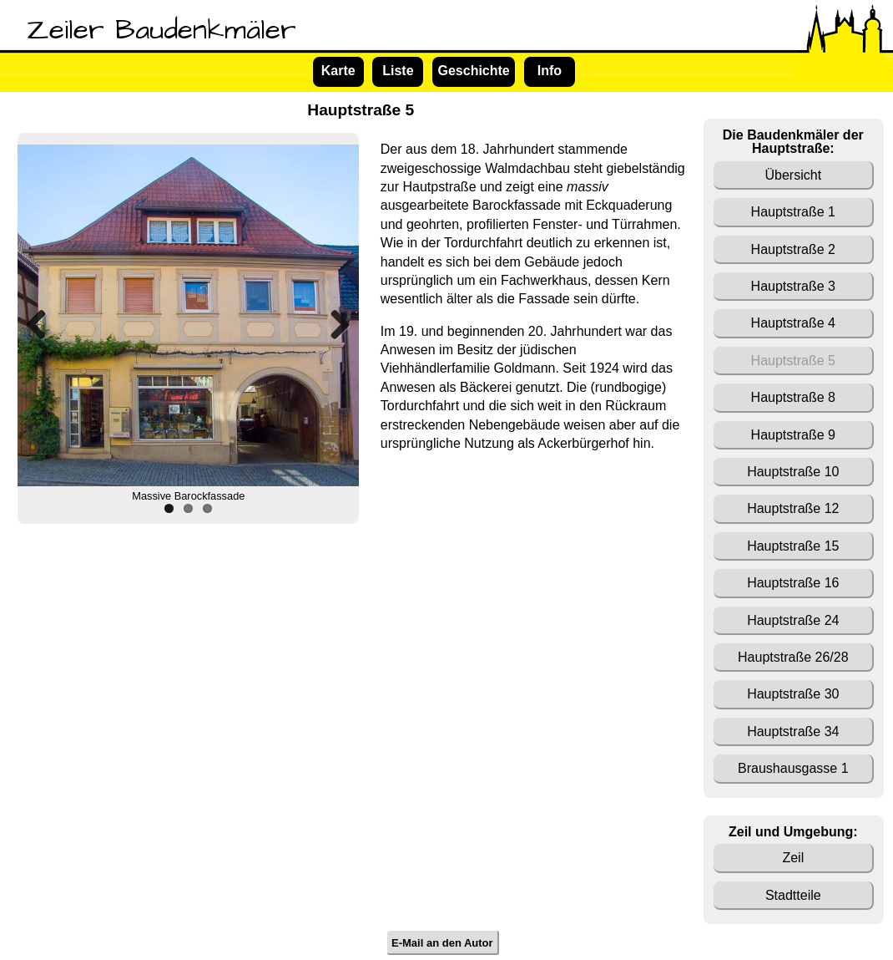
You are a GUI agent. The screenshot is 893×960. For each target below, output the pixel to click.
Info (549, 70)
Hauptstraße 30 (793, 694)
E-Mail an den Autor (442, 943)
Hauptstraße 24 (793, 620)
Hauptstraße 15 (793, 546)
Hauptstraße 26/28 (793, 657)
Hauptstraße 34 (793, 731)
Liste (397, 70)
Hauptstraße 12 (793, 508)
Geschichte (473, 70)
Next (334, 324)
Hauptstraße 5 (793, 360)
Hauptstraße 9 (793, 435)
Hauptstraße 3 (793, 286)
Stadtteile (793, 895)
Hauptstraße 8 (793, 397)
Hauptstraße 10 (793, 472)
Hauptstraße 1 (793, 212)
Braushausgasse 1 (793, 768)
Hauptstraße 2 (793, 249)
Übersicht (793, 175)
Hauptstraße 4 (793, 323)
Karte (338, 70)
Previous (42, 324)
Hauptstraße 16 (793, 583)
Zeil (793, 858)
